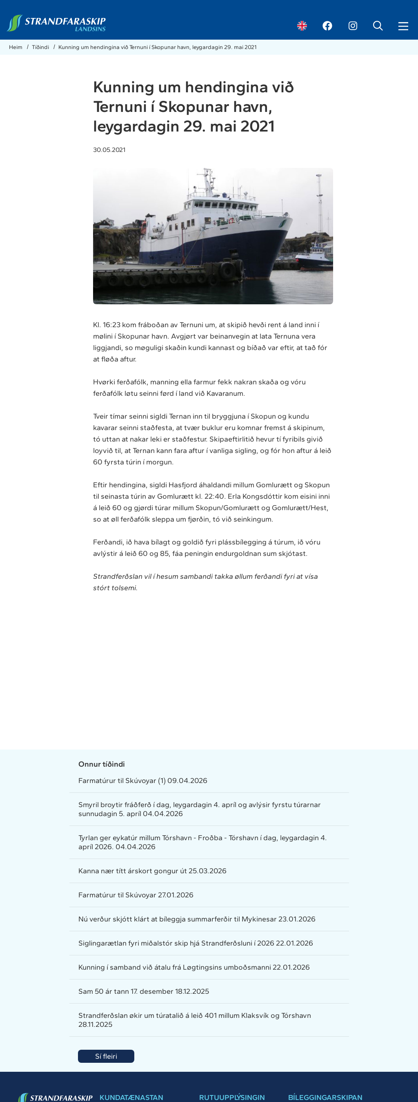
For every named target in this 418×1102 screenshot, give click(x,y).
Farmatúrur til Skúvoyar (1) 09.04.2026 (142, 780)
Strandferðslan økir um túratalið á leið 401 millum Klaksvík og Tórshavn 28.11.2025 (194, 1020)
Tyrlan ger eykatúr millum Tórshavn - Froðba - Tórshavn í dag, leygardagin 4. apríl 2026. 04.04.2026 (202, 842)
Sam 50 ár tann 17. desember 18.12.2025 (143, 991)
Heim (16, 47)
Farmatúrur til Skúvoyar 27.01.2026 (135, 894)
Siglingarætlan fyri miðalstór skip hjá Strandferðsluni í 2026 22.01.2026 (195, 943)
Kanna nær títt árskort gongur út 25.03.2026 (152, 870)
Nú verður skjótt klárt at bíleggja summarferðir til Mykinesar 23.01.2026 (197, 919)
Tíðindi (41, 47)
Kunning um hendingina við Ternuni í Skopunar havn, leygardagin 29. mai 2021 (157, 47)
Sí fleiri (106, 1056)
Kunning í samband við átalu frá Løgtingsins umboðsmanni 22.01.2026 (194, 967)
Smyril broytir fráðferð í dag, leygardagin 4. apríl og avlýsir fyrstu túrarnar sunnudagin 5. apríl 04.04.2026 (199, 809)
